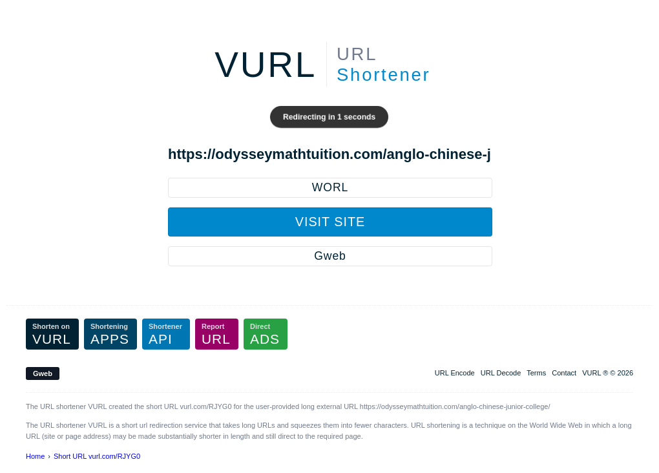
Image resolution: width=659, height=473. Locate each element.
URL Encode (455, 373)
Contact (564, 373)
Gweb (330, 255)
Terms (536, 373)
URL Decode (501, 373)
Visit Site (330, 222)
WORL (330, 187)
